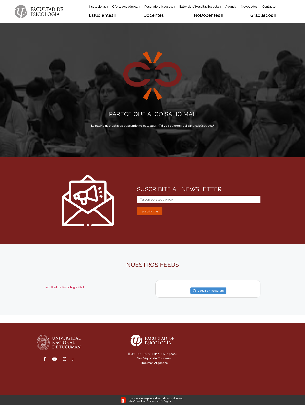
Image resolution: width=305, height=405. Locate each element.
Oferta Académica (125, 6)
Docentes (155, 15)
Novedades (249, 6)
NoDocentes (208, 15)
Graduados (263, 15)
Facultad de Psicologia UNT (65, 287)
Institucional (98, 6)
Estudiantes (102, 15)
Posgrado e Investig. (159, 6)
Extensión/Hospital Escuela (200, 6)
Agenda (230, 6)
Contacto (269, 6)
